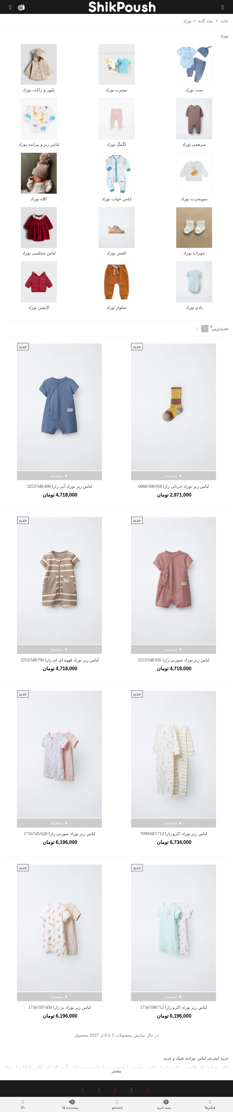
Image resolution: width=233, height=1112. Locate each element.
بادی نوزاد (194, 307)
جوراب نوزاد (194, 253)
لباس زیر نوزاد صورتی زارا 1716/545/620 (59, 834)
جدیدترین (220, 328)
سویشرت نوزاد (194, 198)
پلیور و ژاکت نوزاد (39, 89)
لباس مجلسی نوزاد (39, 253)
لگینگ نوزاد (117, 144)
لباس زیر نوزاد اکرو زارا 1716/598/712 (173, 1007)
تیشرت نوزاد (117, 89)
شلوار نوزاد (116, 307)
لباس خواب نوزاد (116, 198)
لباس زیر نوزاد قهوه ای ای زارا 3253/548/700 (59, 660)
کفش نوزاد (116, 253)
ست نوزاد (194, 89)
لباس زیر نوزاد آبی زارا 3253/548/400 (59, 486)
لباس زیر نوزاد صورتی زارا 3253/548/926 (173, 660)
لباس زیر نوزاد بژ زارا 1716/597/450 (59, 1007)
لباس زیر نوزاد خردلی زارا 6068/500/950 (173, 486)
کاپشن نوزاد (38, 307)
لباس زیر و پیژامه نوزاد (39, 144)
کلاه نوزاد (39, 198)
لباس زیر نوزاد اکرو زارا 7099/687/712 (173, 834)
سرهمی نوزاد (194, 144)
